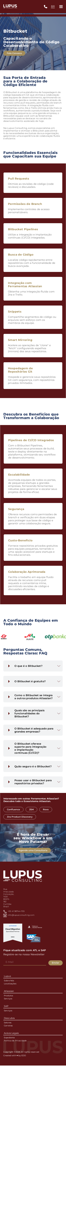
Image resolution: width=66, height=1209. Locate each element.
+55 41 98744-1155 (16, 911)
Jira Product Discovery (27, 817)
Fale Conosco (14, 54)
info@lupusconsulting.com (21, 915)
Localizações (10, 983)
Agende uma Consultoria (33, 857)
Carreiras (8, 1025)
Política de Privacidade (15, 1040)
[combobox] (52, 6)
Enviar (55, 962)
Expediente (9, 1037)
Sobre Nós (9, 980)
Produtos (8, 995)
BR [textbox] (53, 6)
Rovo (53, 809)
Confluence (20, 809)
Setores (7, 1022)
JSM (38, 809)
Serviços (8, 998)
